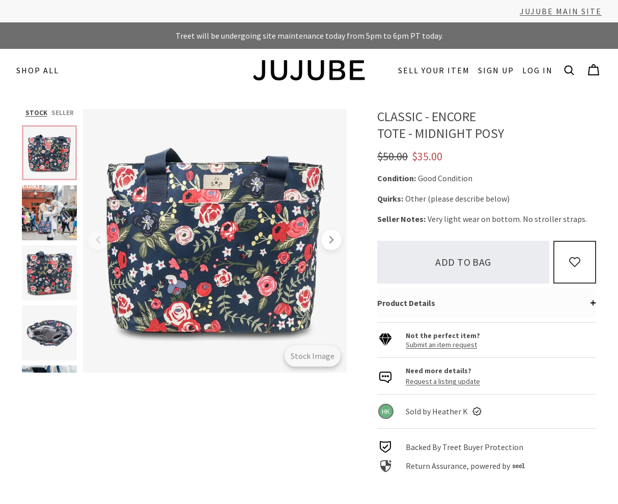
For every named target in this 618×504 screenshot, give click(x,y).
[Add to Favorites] (574, 262)
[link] (486, 411)
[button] (569, 70)
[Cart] (593, 70)
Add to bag (463, 262)
